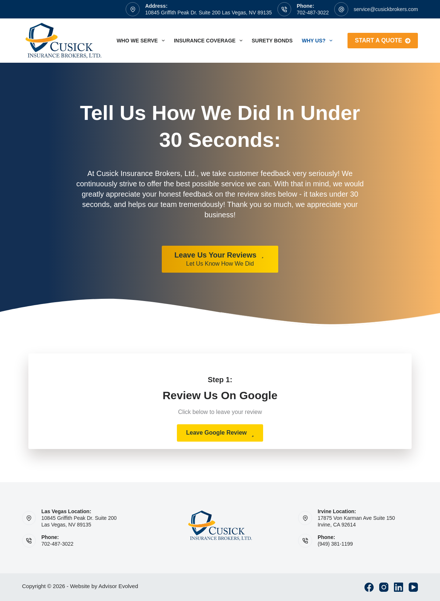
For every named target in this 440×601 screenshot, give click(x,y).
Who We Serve (142, 40)
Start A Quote (383, 40)
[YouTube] (413, 587)
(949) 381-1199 (335, 544)
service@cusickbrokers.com (386, 9)
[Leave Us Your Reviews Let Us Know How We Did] (220, 259)
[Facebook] (369, 587)
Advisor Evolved (118, 586)
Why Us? (318, 40)
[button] (220, 433)
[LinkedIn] (398, 587)
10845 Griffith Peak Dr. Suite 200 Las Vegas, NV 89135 (208, 12)
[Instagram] (383, 587)
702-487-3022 (313, 12)
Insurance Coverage (209, 40)
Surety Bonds (272, 41)
